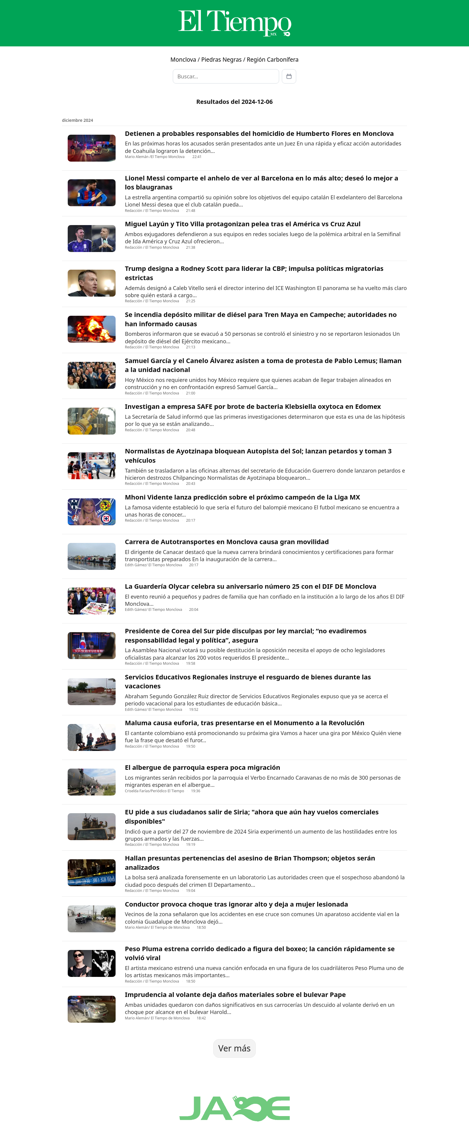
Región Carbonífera (273, 59)
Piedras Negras (221, 59)
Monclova (183, 59)
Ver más (234, 1048)
